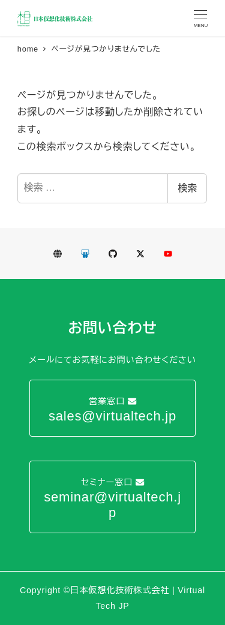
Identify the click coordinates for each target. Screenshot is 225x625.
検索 (187, 188)
